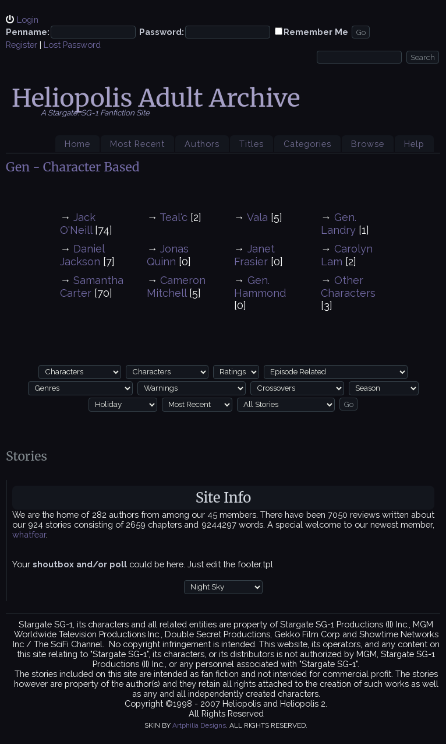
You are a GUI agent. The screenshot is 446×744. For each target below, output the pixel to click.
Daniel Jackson (82, 255)
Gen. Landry (338, 223)
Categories (307, 144)
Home (77, 144)
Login (27, 19)
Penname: (27, 32)
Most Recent (137, 144)
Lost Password (72, 45)
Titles (251, 144)
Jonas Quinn (168, 255)
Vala (257, 217)
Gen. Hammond (260, 286)
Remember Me (316, 32)
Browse (367, 144)
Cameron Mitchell (176, 286)
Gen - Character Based (73, 167)
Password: (161, 32)
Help (414, 144)
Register (21, 45)
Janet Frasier (254, 255)
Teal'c (173, 217)
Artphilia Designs (199, 725)
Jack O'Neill (77, 223)
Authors (202, 144)
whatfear (29, 534)
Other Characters (348, 286)
